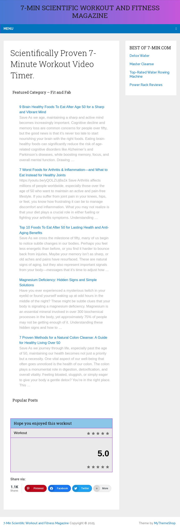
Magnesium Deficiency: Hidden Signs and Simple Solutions (58, 282)
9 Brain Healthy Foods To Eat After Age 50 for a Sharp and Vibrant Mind (61, 109)
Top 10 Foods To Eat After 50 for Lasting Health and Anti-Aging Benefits (64, 230)
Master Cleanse (142, 64)
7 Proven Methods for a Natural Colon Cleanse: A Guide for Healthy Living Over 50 (63, 340)
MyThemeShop (165, 523)
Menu (8, 29)
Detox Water (139, 56)
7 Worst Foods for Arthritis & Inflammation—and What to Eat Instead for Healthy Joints (63, 172)
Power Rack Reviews (146, 85)
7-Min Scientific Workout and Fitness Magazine (90, 11)
